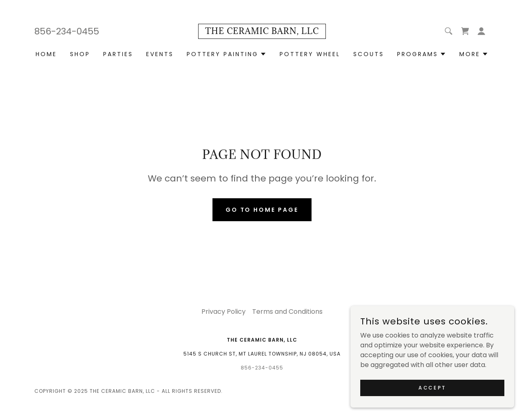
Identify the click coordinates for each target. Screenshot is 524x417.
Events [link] (160, 54)
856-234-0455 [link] (66, 31)
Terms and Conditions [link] (287, 311)
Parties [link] (118, 54)
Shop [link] (80, 54)
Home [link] (46, 54)
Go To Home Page (262, 210)
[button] (481, 31)
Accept (432, 398)
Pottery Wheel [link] (310, 54)
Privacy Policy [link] (223, 311)
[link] (262, 31)
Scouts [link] (368, 54)
